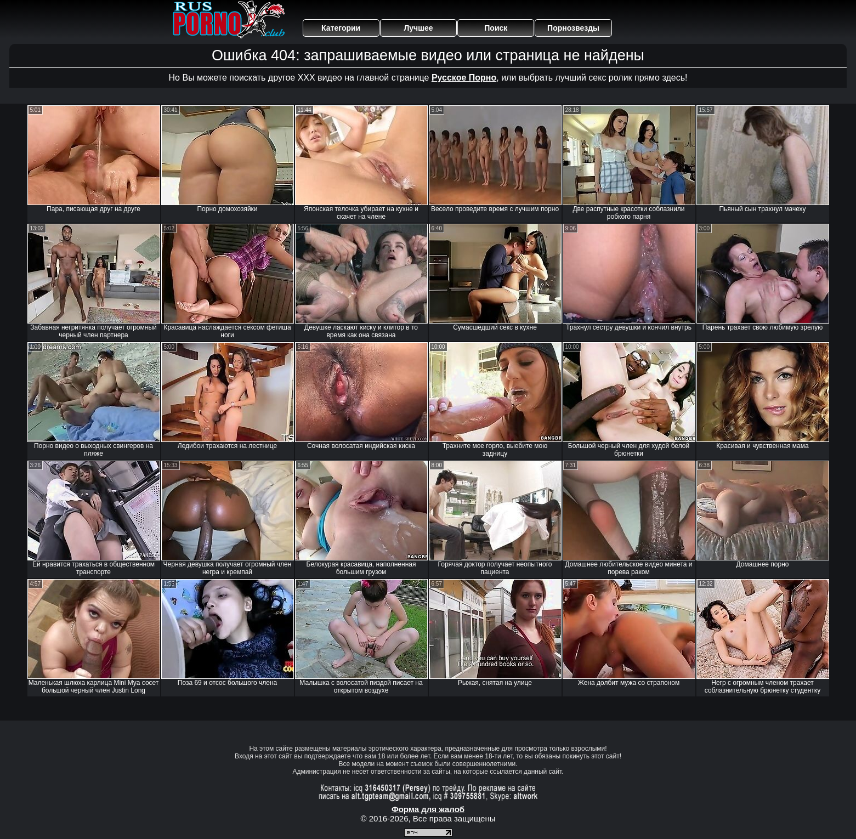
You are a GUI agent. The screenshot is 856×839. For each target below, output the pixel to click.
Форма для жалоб (428, 809)
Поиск (495, 28)
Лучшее (418, 28)
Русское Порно (464, 77)
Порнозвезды (573, 28)
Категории (340, 28)
